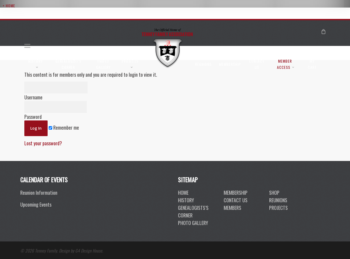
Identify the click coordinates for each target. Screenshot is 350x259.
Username (56, 91)
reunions (278, 200)
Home (183, 192)
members (232, 207)
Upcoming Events (35, 204)
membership (235, 192)
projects (278, 207)
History (186, 200)
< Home (9, 5)
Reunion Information (38, 192)
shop (274, 192)
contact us (235, 200)
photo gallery (193, 222)
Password (55, 110)
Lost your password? (43, 143)
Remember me (64, 127)
